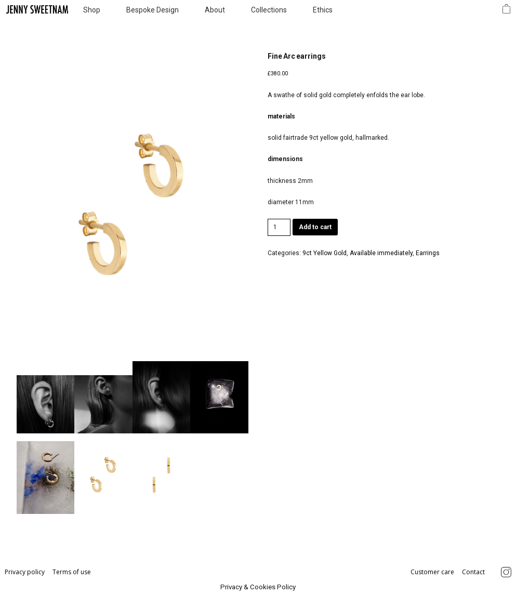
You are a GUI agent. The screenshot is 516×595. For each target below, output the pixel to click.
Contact (473, 571)
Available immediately (381, 253)
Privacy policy (25, 571)
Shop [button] (91, 10)
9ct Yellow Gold (324, 253)
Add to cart (315, 227)
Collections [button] (269, 10)
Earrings (428, 253)
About (215, 10)
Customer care (433, 571)
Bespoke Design (152, 10)
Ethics (323, 10)
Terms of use (71, 571)
